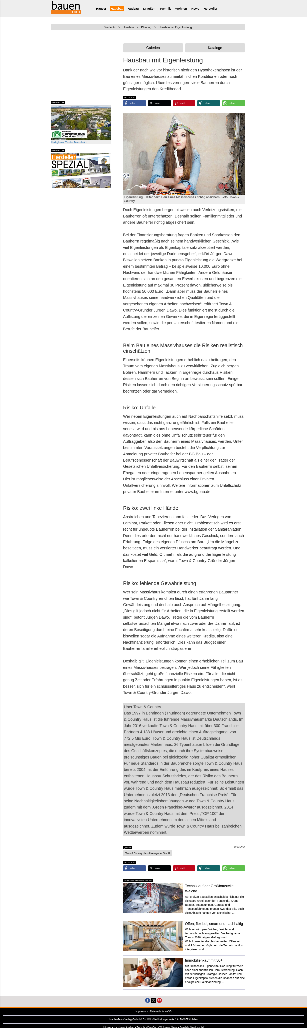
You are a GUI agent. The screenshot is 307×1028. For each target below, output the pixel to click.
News (195, 8)
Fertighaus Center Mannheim (81, 124)
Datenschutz (157, 1011)
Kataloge (215, 48)
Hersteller (210, 8)
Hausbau (117, 8)
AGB (169, 1011)
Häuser (101, 8)
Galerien (153, 48)
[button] (134, 103)
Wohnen (181, 8)
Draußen (149, 8)
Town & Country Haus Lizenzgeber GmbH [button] (147, 853)
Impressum (142, 1011)
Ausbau (133, 8)
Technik (165, 8)
